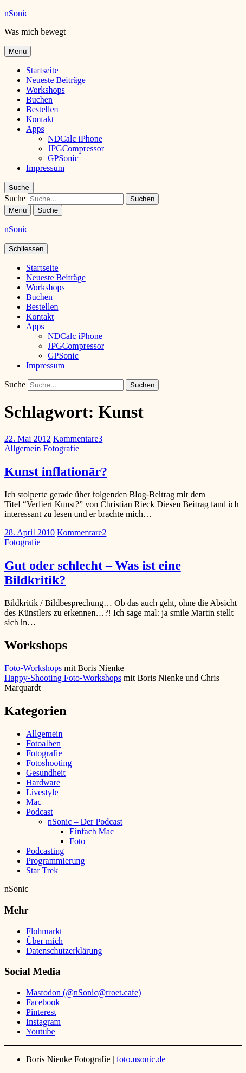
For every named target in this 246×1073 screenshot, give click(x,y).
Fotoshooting (49, 763)
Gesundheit (46, 772)
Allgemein (22, 448)
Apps (35, 128)
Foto (77, 841)
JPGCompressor (76, 148)
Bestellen (42, 109)
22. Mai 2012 (27, 438)
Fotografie (61, 448)
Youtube (40, 1031)
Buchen (39, 99)
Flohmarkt (44, 931)
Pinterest (41, 1012)
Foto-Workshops (33, 668)
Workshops (45, 89)
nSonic (16, 13)
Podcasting (45, 850)
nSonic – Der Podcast (85, 821)
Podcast (39, 811)
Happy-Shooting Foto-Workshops (62, 677)
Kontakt (40, 119)
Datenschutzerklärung (64, 950)
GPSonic (63, 158)
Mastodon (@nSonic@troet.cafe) (83, 992)
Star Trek (42, 870)
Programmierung (55, 860)
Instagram (43, 1021)
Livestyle (42, 792)
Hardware (43, 782)
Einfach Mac (91, 831)
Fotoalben (43, 743)
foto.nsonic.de (141, 1059)
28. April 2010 (29, 532)
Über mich (44, 941)
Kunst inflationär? (55, 471)
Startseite (42, 70)
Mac (33, 802)
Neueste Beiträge (56, 80)
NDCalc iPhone (75, 138)
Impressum (45, 168)
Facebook (43, 1002)
